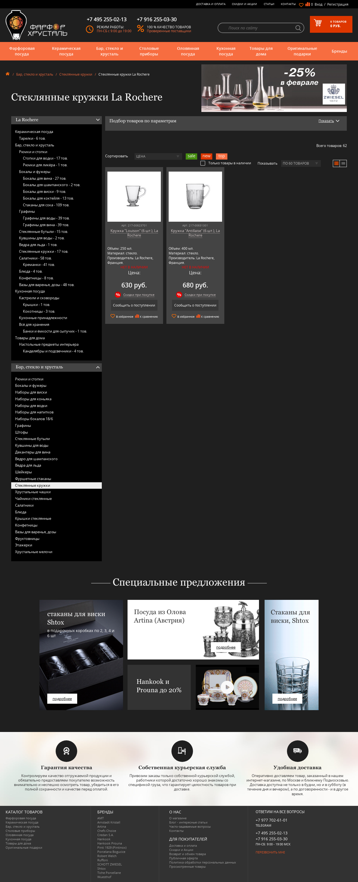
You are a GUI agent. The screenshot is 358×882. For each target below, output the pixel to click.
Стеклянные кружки (75, 74)
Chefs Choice (106, 831)
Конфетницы (26, 525)
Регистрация (337, 4)
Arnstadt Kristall (108, 822)
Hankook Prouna (109, 843)
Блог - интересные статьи (188, 822)
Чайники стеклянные (33, 498)
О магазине (178, 818)
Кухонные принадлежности (43, 317)
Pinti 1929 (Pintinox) (111, 847)
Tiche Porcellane (109, 873)
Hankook (103, 839)
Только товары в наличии (225, 163)
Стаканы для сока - (46, 204)
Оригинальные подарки (302, 51)
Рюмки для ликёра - (45, 164)
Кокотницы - (39, 311)
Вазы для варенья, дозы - (46, 284)
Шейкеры (23, 471)
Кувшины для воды (31, 445)
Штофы (21, 432)
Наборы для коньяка (33, 398)
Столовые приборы (149, 51)
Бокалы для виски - (44, 191)
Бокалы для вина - (44, 178)
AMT (100, 818)
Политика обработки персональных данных (202, 862)
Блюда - (31, 271)
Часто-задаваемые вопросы (190, 826)
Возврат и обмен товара (187, 854)
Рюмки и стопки (33, 151)
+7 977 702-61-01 (272, 820)
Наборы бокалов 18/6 (34, 418)
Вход (318, 4)
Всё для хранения (34, 324)
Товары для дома (261, 51)
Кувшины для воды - (42, 237)
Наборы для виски (31, 392)
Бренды (339, 51)
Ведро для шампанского (36, 458)
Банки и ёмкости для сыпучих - (55, 331)
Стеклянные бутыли (32, 438)
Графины (27, 211)
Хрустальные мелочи (33, 551)
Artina (101, 826)
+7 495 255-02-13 (272, 833)
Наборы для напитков (34, 412)
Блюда (20, 511)
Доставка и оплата (210, 4)
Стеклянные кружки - (43, 251)
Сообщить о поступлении (134, 305)
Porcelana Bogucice (111, 852)
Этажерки (23, 545)
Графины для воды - (46, 218)
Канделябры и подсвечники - (53, 351)
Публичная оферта (183, 858)
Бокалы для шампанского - (51, 184)
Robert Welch (107, 856)
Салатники (24, 505)
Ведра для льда (28, 465)
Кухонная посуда (225, 51)
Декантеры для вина (32, 452)
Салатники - (35, 258)
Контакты (288, 4)
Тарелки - (32, 138)
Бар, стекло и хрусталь (109, 51)
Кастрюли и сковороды (39, 297)
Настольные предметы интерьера (49, 344)
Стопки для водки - (45, 158)
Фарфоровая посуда (22, 51)
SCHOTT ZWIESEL (109, 864)
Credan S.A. (105, 835)
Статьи (269, 4)
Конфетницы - (36, 277)
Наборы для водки (31, 405)
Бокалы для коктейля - (48, 198)
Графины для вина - (46, 224)
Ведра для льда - (38, 244)
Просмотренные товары (187, 866)
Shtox (101, 868)
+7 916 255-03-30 (272, 838)
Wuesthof (104, 877)
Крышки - (36, 304)
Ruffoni (102, 860)
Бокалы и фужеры (34, 171)
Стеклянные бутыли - (43, 231)
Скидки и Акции (244, 4)
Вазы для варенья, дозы (35, 531)
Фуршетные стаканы (33, 478)
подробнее (62, 698)
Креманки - (39, 264)
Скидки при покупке (138, 295)
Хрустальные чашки (33, 491)
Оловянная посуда (188, 51)
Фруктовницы (27, 538)
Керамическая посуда (66, 51)
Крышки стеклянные (33, 518)
